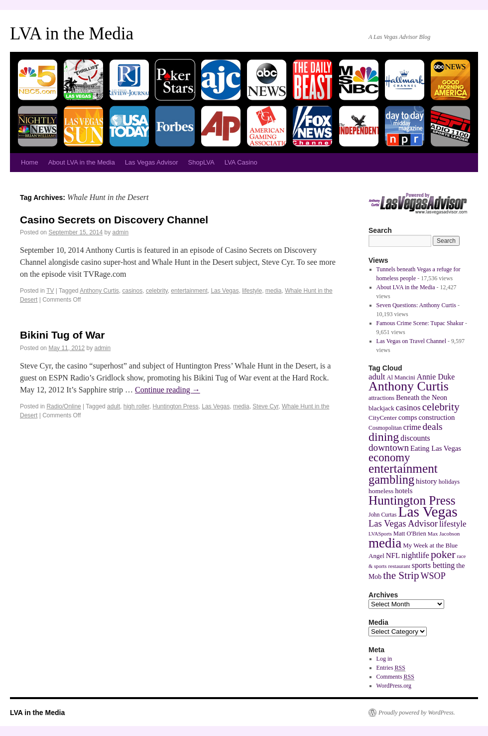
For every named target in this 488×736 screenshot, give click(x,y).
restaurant (399, 566)
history (426, 481)
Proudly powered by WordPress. (416, 712)
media (273, 290)
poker (443, 554)
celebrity (157, 290)
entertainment (189, 290)
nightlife (415, 555)
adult (113, 406)
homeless (380, 491)
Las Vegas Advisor (151, 162)
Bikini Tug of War (62, 335)
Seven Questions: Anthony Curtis (416, 305)
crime (412, 427)
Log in (384, 658)
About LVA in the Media (81, 162)
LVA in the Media (71, 33)
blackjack (381, 408)
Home (29, 162)
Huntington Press (175, 406)
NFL (393, 555)
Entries (390, 668)
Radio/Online (63, 406)
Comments (395, 677)
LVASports (380, 534)
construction (437, 417)
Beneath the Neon (421, 397)
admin (121, 232)
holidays (449, 481)
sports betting (433, 565)
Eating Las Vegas (435, 448)
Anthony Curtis (99, 290)
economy (389, 457)
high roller (136, 406)
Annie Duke (436, 376)
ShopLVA (201, 162)
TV (50, 290)
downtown (388, 447)
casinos (132, 290)
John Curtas (382, 514)
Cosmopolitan (385, 427)
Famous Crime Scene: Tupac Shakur (420, 323)
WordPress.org (393, 685)
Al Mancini (400, 377)
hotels (403, 491)
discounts (415, 438)
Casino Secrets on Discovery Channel (114, 219)
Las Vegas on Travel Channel (411, 341)
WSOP (433, 576)
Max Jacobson (444, 534)
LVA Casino (241, 162)
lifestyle (252, 290)
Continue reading (167, 389)
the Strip (401, 575)
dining (383, 436)
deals (433, 426)
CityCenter (382, 417)
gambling (391, 479)
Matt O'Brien (409, 533)
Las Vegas (225, 290)
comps (407, 417)
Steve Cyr (265, 406)
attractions (381, 397)
